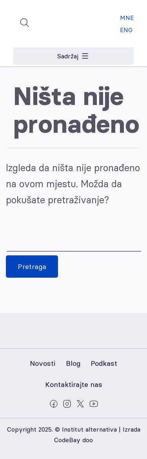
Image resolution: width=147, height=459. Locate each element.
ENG (126, 30)
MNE (127, 18)
